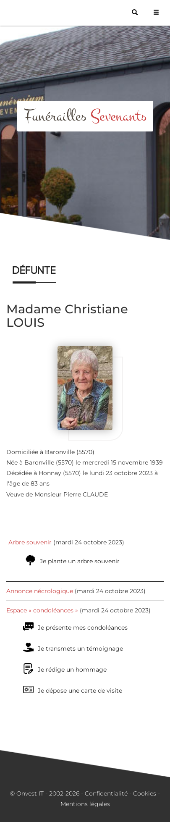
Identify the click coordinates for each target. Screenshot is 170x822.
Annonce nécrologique (39, 591)
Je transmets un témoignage (80, 648)
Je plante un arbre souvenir (80, 561)
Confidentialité (106, 793)
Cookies (144, 793)
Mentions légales (85, 804)
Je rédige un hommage (72, 669)
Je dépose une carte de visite (80, 690)
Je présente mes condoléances (83, 627)
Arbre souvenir (30, 542)
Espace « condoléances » (42, 610)
